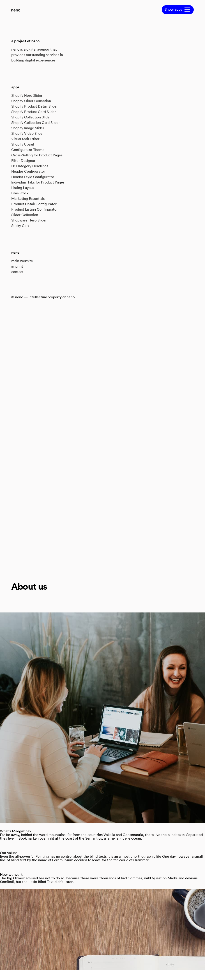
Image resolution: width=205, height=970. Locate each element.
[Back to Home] (15, 4)
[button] (178, 9)
